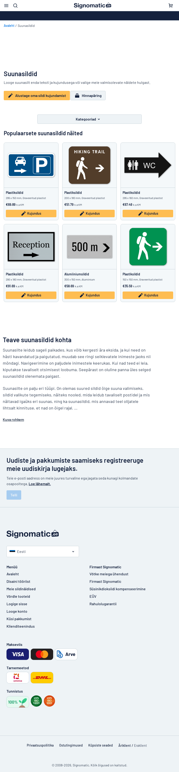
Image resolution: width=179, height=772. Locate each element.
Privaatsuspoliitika (40, 742)
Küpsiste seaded (100, 742)
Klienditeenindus (21, 623)
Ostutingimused (71, 742)
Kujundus (31, 210)
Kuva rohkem (13, 416)
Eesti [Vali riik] (18, 548)
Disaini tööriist (18, 578)
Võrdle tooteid (18, 593)
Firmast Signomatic (105, 578)
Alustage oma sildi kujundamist (37, 95)
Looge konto (17, 608)
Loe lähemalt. (40, 480)
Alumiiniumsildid (76, 271)
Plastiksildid (14, 190)
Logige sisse (17, 600)
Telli (13, 492)
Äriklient (124, 742)
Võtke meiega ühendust (109, 571)
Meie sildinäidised (21, 585)
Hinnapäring (90, 95)
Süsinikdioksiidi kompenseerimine (118, 585)
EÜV (93, 593)
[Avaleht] (89, 531)
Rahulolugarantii (103, 600)
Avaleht (9, 26)
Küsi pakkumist (19, 615)
